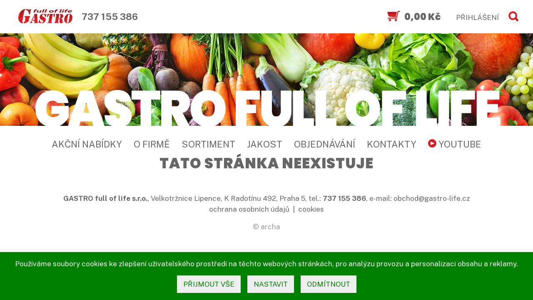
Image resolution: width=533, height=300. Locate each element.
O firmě (152, 144)
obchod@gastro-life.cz (432, 198)
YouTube (454, 144)
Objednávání (324, 144)
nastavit (271, 284)
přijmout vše (208, 284)
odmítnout (328, 284)
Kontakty (391, 144)
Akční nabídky (87, 144)
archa (270, 226)
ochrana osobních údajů (249, 209)
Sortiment (208, 144)
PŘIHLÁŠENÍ (477, 17)
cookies (311, 209)
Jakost (264, 144)
